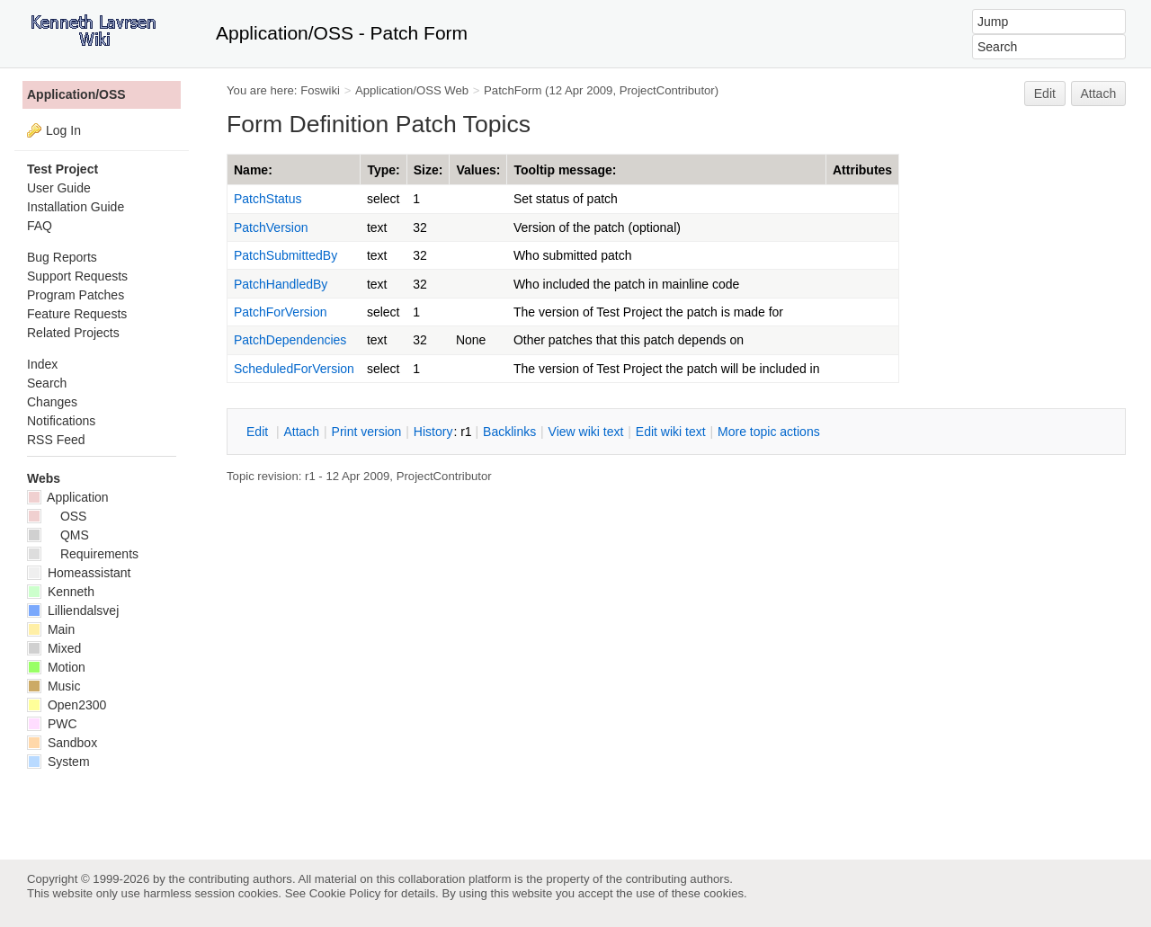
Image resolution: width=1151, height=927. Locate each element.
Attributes (862, 170)
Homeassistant (78, 573)
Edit (1045, 93)
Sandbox (62, 742)
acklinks (509, 431)
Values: (478, 170)
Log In (63, 130)
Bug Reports (62, 257)
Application (68, 497)
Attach (1099, 93)
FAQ (39, 225)
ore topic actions (769, 431)
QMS (58, 535)
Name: (253, 170)
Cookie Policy (345, 893)
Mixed (54, 648)
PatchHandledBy (280, 284)
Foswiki (320, 90)
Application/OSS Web (411, 90)
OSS (56, 516)
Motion (56, 667)
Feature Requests (77, 314)
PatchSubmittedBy (285, 255)
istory (433, 431)
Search (47, 383)
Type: (383, 170)
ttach (301, 431)
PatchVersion (271, 227)
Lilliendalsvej (73, 610)
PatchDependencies (290, 340)
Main (51, 629)
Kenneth (60, 591)
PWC (52, 724)
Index (42, 364)
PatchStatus (268, 199)
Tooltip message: (564, 170)
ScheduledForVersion (294, 368)
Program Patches (75, 295)
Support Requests (77, 276)
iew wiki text (586, 431)
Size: (428, 170)
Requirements (82, 554)
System (58, 761)
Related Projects (73, 332)
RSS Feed (56, 439)
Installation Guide (75, 207)
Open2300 (66, 705)
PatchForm (512, 90)
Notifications (61, 421)
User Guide (59, 188)
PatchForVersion (280, 312)
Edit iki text (671, 431)
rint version (367, 431)
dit (259, 431)
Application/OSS (76, 94)
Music (53, 686)
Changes (52, 402)
